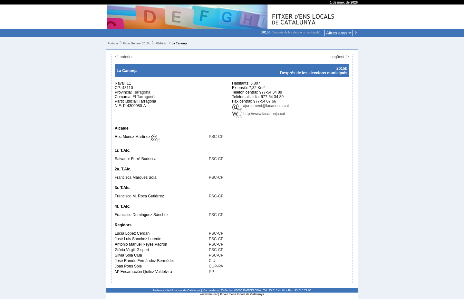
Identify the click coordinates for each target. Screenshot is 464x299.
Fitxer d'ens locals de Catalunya (242, 294)
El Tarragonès (144, 97)
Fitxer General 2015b (136, 43)
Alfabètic (161, 43)
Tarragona (141, 92)
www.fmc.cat (209, 294)
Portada (113, 43)
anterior (124, 57)
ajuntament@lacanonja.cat (260, 106)
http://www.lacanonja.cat (258, 114)
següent (340, 57)
